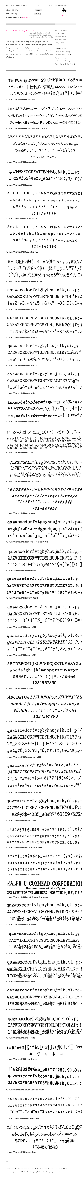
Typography (58, 58)
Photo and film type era (62, 55)
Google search (59, 43)
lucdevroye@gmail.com (14, 1172)
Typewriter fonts (69, 58)
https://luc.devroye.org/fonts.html (49, 1172)
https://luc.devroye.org (30, 1172)
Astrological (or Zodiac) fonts (64, 64)
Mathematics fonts (62, 61)
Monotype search (60, 36)
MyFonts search (60, 33)
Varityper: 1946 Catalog (62, 51)
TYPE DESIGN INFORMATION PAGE (16, 6)
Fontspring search (60, 39)
